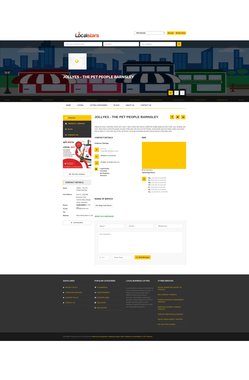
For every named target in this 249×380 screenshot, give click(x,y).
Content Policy (71, 297)
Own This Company (77, 174)
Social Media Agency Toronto (170, 319)
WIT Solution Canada (166, 324)
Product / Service (75, 123)
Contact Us (146, 105)
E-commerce (101, 287)
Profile (70, 118)
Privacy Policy (70, 287)
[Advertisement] (124, 15)
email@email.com (113, 162)
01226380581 (111, 155)
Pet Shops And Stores (104, 205)
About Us (130, 105)
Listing (80, 105)
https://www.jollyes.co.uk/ (84, 215)
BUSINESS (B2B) (102, 297)
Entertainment (102, 292)
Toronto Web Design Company (170, 314)
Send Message (142, 257)
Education (100, 303)
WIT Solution (147, 336)
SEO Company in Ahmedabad (131, 336)
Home (68, 105)
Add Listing (180, 33)
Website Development (100, 336)
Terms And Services (72, 292)
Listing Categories (98, 105)
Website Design (114, 336)
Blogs (116, 105)
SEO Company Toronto (167, 294)
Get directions (147, 170)
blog (69, 129)
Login (170, 33)
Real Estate (101, 308)
